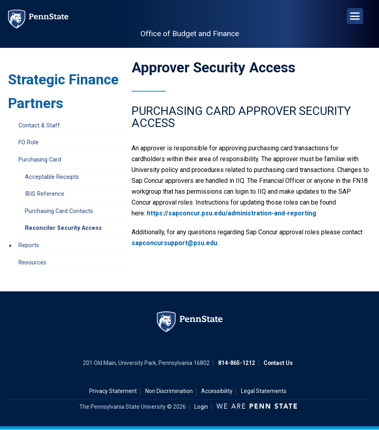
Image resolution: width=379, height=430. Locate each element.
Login (201, 406)
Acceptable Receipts (52, 177)
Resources (32, 262)
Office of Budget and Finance (189, 33)
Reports (29, 245)
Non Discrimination (169, 391)
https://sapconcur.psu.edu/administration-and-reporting (231, 213)
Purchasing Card (40, 159)
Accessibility (217, 391)
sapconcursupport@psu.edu (174, 243)
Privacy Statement (113, 391)
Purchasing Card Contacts (59, 211)
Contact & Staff (39, 125)
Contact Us (278, 363)
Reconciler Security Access (63, 228)
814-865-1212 (236, 363)
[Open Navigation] (355, 16)
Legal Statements (263, 391)
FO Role (29, 142)
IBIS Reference (44, 193)
